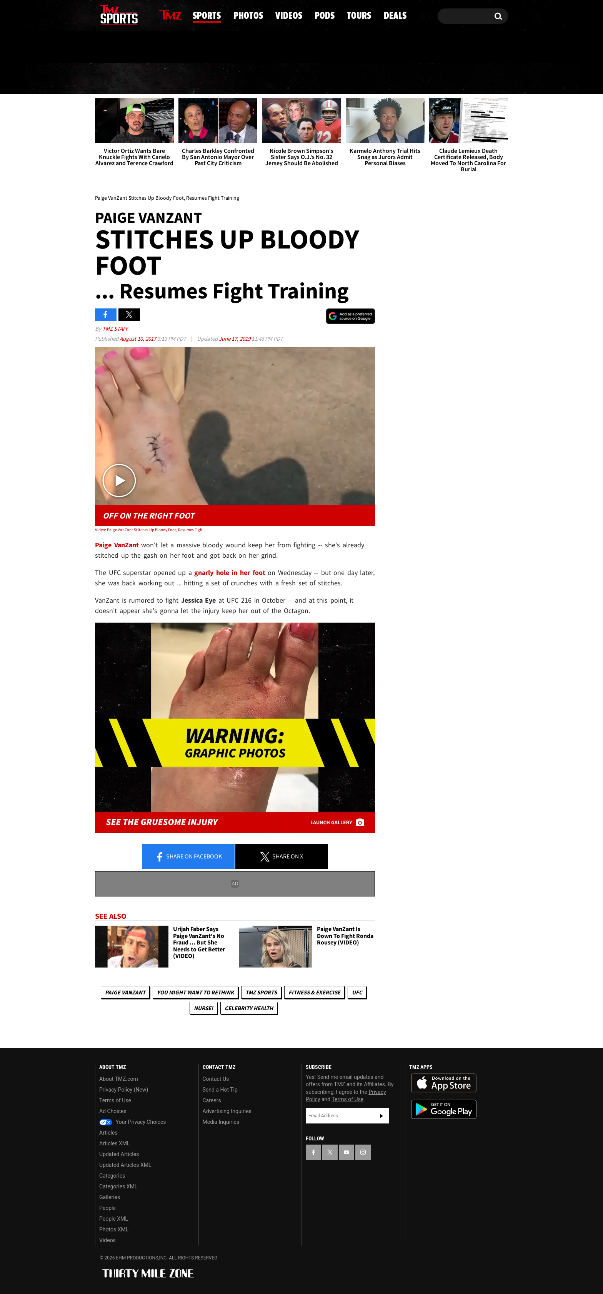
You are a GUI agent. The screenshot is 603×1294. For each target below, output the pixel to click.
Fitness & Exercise (314, 992)
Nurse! (203, 1008)
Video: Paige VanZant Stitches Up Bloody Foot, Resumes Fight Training (151, 529)
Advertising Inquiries (227, 1111)
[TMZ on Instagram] (140, 14)
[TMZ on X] (113, 14)
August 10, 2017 (138, 338)
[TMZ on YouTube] (346, 1152)
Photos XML (113, 1229)
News (114, 78)
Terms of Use (115, 1100)
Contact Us (216, 1079)
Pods (361, 79)
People (107, 1208)
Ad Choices (113, 1111)
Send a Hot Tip (220, 1090)
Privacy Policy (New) (123, 1090)
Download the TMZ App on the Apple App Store (443, 1083)
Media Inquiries (221, 1122)
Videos (304, 79)
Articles (108, 1133)
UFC (357, 992)
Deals (475, 79)
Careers (212, 1100)
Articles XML (114, 1143)
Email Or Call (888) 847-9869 (183, 47)
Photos (239, 79)
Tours (417, 79)
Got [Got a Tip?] (119, 47)
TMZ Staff (115, 328)
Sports (174, 79)
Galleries (109, 1197)
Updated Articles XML (125, 1165)
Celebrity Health (249, 1008)
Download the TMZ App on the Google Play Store (443, 1109)
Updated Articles (119, 1154)
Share (188, 857)
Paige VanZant (125, 992)
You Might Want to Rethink (195, 992)
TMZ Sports (261, 992)
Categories (112, 1176)
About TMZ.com (118, 1079)
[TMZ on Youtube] (126, 14)
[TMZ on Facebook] (101, 14)
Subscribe (381, 1115)
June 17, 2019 (235, 338)
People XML (113, 1219)
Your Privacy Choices (132, 1122)
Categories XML (118, 1186)
